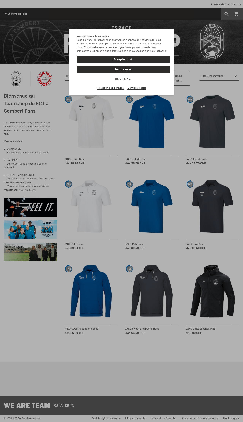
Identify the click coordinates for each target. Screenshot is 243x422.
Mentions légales (136, 87)
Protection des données (110, 87)
